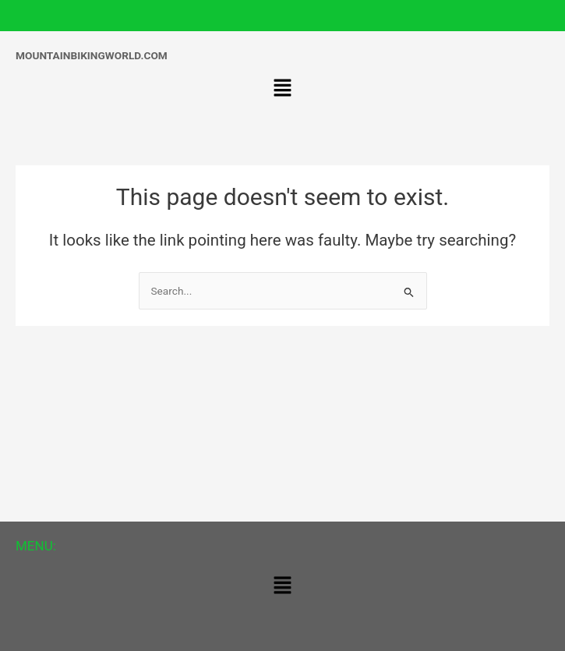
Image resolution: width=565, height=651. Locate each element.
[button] (282, 90)
